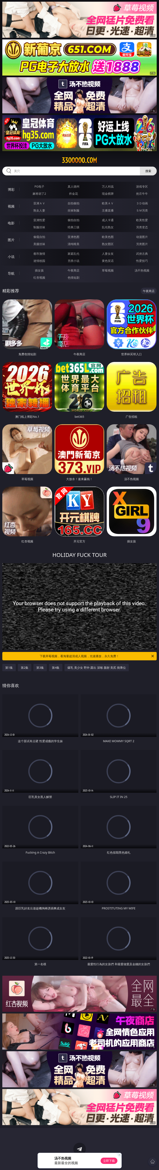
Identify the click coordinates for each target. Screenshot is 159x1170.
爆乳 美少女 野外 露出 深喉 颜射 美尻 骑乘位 (96, 668)
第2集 (24, 668)
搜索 (148, 171)
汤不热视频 (142, 270)
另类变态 (142, 227)
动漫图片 (142, 237)
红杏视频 (39, 277)
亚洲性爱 (39, 220)
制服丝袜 (39, 227)
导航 (11, 273)
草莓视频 (108, 270)
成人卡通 (108, 220)
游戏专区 (142, 186)
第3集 (40, 668)
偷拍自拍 (73, 220)
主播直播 (108, 210)
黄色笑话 (108, 261)
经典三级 (73, 227)
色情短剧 (73, 277)
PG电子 (39, 186)
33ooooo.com (79, 160)
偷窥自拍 (39, 237)
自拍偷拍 (73, 203)
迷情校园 (39, 261)
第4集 (55, 668)
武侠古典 (142, 254)
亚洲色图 (73, 237)
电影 (11, 223)
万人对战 (108, 186)
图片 (11, 240)
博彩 (11, 189)
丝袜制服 (73, 210)
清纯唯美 (73, 244)
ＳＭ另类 (142, 210)
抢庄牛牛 (142, 194)
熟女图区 (108, 244)
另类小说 (73, 261)
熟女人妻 (39, 210)
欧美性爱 (142, 220)
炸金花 (73, 194)
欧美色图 (108, 237)
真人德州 (73, 186)
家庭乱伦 (73, 254)
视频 (11, 206)
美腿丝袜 (39, 244)
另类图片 (142, 244)
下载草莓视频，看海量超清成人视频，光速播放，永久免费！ (97, 656)
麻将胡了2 (39, 194)
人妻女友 (108, 254)
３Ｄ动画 (142, 203)
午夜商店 (73, 270)
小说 (11, 256)
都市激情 (39, 254)
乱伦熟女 (108, 227)
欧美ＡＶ (108, 203)
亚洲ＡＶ (39, 203)
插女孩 (39, 270)
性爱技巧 (142, 261)
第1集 (9, 668)
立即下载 (109, 1161)
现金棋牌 (108, 194)
